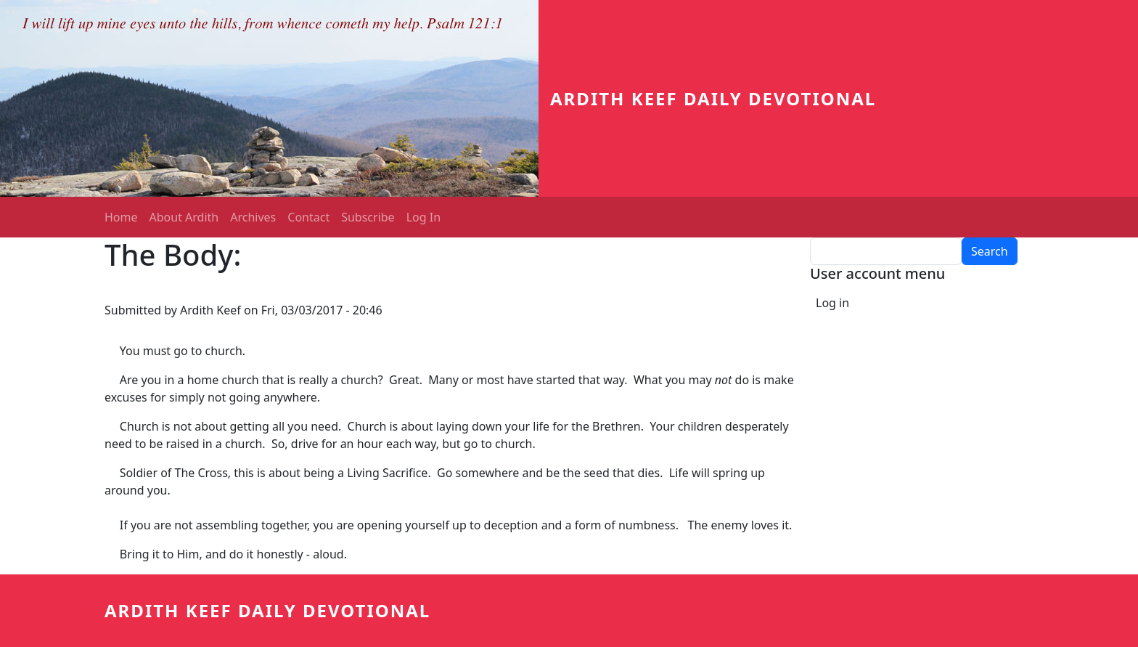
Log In (423, 217)
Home (121, 217)
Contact (308, 217)
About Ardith (184, 217)
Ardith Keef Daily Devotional (713, 98)
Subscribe (367, 217)
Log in (832, 303)
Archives (253, 217)
